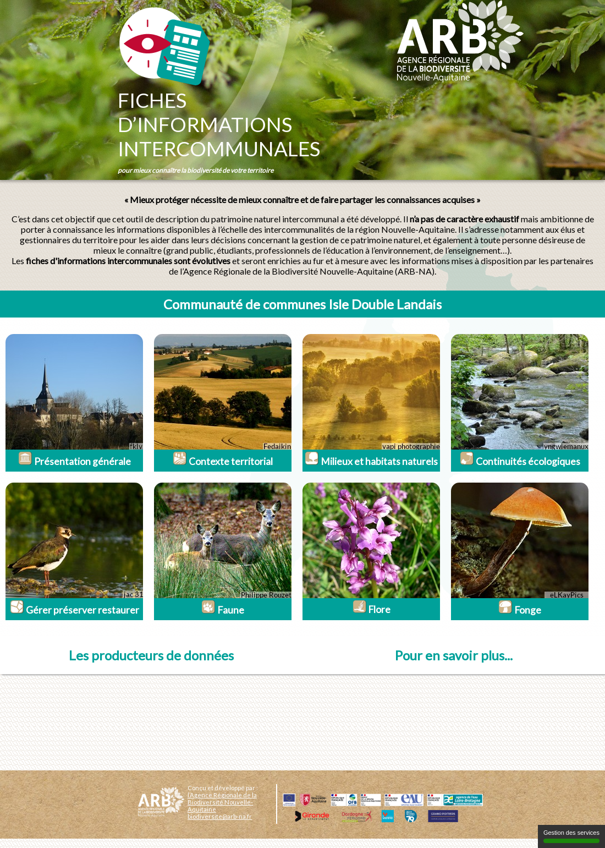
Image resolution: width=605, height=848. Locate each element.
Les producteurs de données (151, 655)
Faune (222, 610)
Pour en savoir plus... (454, 655)
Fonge (519, 610)
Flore (372, 609)
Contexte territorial (223, 461)
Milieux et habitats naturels (371, 461)
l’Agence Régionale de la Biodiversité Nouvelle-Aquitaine (222, 802)
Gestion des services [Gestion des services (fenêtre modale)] (571, 836)
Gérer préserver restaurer (74, 610)
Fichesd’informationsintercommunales (219, 124)
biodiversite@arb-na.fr (220, 816)
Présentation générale (74, 461)
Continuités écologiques (520, 461)
